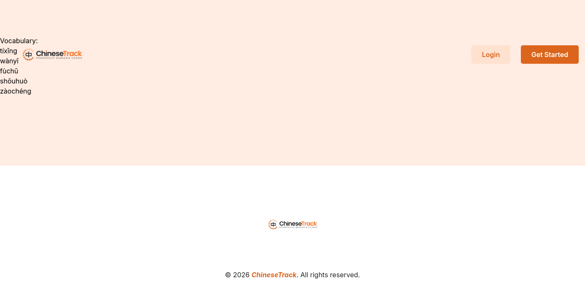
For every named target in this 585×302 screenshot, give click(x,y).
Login (491, 54)
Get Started (549, 54)
